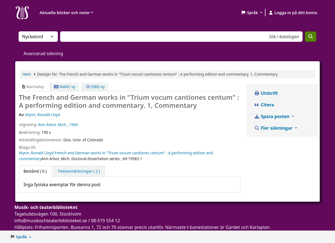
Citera (264, 105)
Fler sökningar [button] (274, 128)
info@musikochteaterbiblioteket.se (50, 221)
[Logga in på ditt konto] (292, 12)
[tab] (79, 171)
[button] (251, 12)
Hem (26, 74)
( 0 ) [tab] (35, 171)
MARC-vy (65, 86)
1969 (73, 124)
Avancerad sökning (43, 53)
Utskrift (266, 93)
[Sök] (310, 36)
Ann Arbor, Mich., (53, 124)
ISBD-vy (95, 86)
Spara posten (272, 116)
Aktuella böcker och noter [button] (65, 12)
